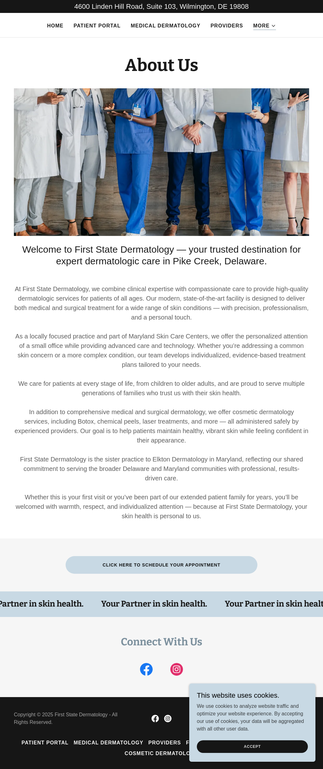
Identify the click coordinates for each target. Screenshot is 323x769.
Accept (252, 746)
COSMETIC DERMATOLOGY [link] (161, 753)
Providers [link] (226, 25)
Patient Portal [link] (96, 25)
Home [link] (55, 25)
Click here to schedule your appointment (161, 564)
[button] (264, 26)
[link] (146, 670)
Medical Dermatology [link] (165, 25)
